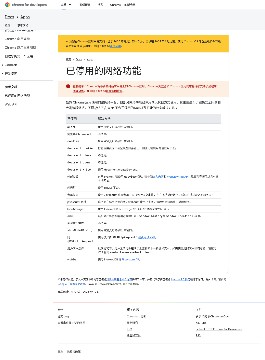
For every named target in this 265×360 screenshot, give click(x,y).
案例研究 (84, 5)
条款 (60, 351)
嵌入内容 (158, 176)
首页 (68, 59)
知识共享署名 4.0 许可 (119, 279)
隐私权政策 (74, 351)
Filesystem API (130, 259)
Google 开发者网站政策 (71, 284)
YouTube (201, 323)
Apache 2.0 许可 (180, 279)
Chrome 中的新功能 (122, 5)
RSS (198, 335)
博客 (100, 5)
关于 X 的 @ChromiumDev (212, 316)
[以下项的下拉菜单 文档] (71, 4)
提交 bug (63, 316)
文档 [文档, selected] (63, 5)
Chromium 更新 (136, 316)
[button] (25, 65)
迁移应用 (115, 46)
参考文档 (22, 25)
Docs (9, 17)
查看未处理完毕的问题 (71, 323)
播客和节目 (134, 335)
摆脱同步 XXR (146, 237)
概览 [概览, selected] (7, 25)
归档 (129, 329)
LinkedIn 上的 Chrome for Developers (219, 329)
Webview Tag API (177, 176)
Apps (25, 17)
